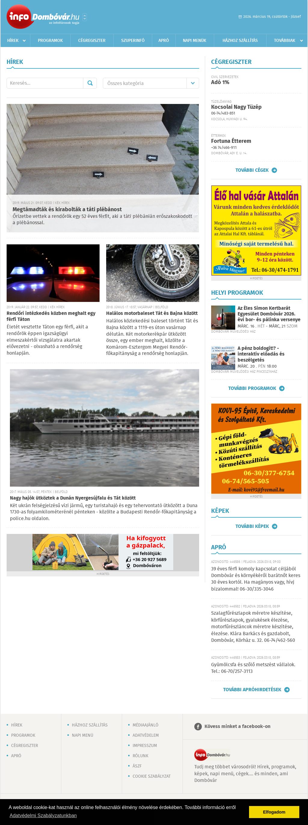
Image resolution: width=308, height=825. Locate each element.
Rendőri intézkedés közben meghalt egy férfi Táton (51, 316)
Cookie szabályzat (152, 776)
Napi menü (82, 735)
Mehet (90, 83)
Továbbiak (284, 40)
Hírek (13, 40)
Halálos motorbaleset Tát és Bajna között (152, 313)
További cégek (252, 170)
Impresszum (145, 745)
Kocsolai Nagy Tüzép (236, 107)
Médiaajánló (146, 725)
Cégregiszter (92, 40)
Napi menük (194, 40)
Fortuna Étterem (231, 141)
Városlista (84, 17)
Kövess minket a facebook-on (237, 726)
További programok (252, 388)
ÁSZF (137, 766)
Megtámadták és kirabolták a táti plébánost (67, 209)
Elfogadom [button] (274, 812)
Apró (164, 40)
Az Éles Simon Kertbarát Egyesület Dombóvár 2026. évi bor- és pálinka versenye (269, 314)
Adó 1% (220, 82)
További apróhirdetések (252, 689)
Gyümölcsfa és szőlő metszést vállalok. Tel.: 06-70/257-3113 (253, 668)
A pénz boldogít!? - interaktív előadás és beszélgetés (261, 354)
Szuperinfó (133, 40)
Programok (50, 40)
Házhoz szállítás (240, 40)
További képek (252, 526)
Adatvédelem (146, 735)
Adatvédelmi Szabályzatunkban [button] (43, 815)
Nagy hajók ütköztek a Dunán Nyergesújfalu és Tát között (73, 498)
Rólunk (140, 756)
